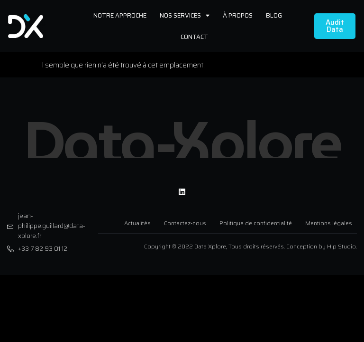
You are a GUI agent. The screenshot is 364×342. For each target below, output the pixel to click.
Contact (194, 37)
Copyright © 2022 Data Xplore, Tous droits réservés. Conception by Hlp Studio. (250, 243)
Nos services (184, 15)
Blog (274, 15)
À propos (238, 15)
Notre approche (119, 15)
